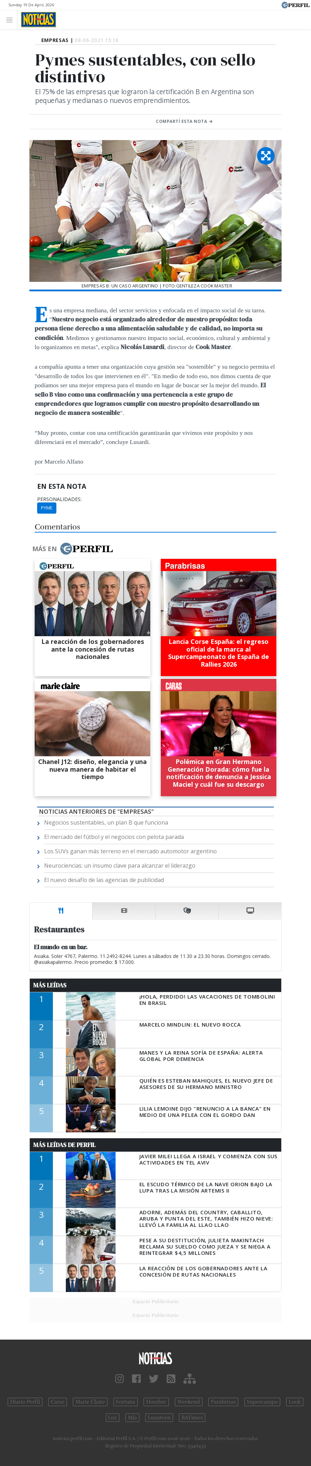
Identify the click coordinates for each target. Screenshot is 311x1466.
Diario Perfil (25, 1402)
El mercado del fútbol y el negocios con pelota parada (114, 837)
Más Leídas (50, 985)
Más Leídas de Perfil (64, 1145)
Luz (112, 1418)
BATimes (192, 1418)
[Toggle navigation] (11, 19)
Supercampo (262, 1402)
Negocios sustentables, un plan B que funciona (106, 822)
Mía (132, 1418)
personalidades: (59, 499)
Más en (72, 549)
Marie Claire (90, 1402)
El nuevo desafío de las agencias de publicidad (104, 880)
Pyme (47, 508)
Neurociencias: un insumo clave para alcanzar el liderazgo (119, 865)
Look (295, 1402)
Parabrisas (223, 1402)
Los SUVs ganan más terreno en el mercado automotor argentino (130, 851)
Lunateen (159, 1418)
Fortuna (125, 1402)
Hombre (156, 1402)
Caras (57, 1402)
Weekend (188, 1402)
